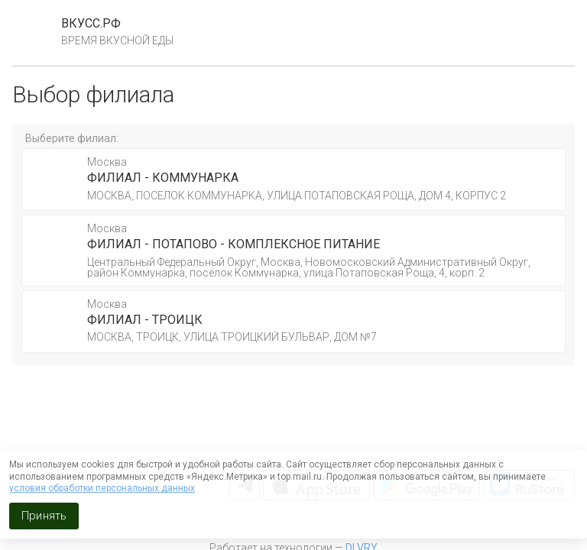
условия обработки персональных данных (102, 488)
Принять (43, 515)
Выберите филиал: (71, 138)
